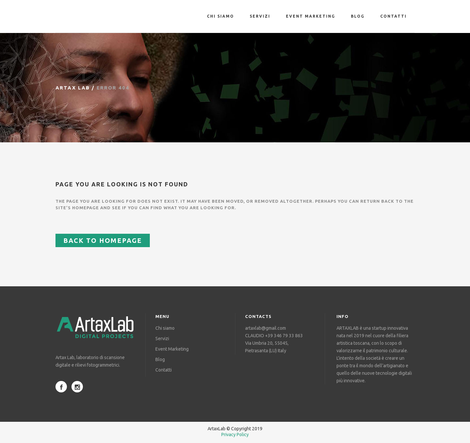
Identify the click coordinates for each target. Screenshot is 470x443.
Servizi (162, 338)
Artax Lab (72, 87)
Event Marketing (172, 349)
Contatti (163, 369)
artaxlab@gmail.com (265, 328)
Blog (160, 359)
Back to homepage (102, 240)
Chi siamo (165, 328)
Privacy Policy (235, 434)
